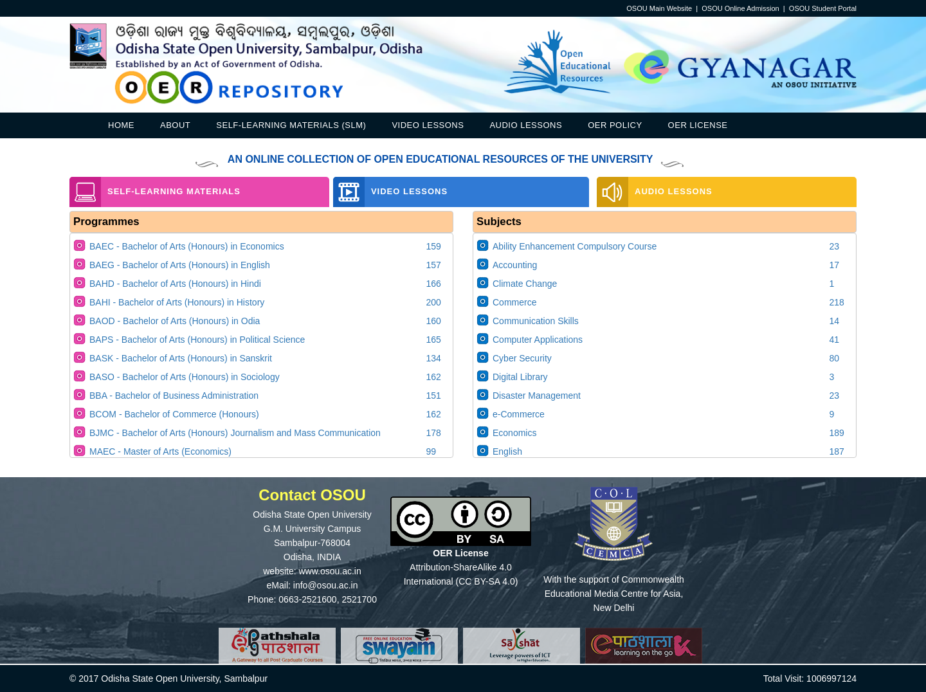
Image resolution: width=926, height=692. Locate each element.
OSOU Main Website (659, 8)
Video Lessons (428, 125)
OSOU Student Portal (823, 8)
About (175, 125)
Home (121, 125)
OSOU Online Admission (740, 8)
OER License (698, 125)
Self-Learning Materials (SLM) (291, 125)
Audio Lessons (525, 125)
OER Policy (615, 125)
